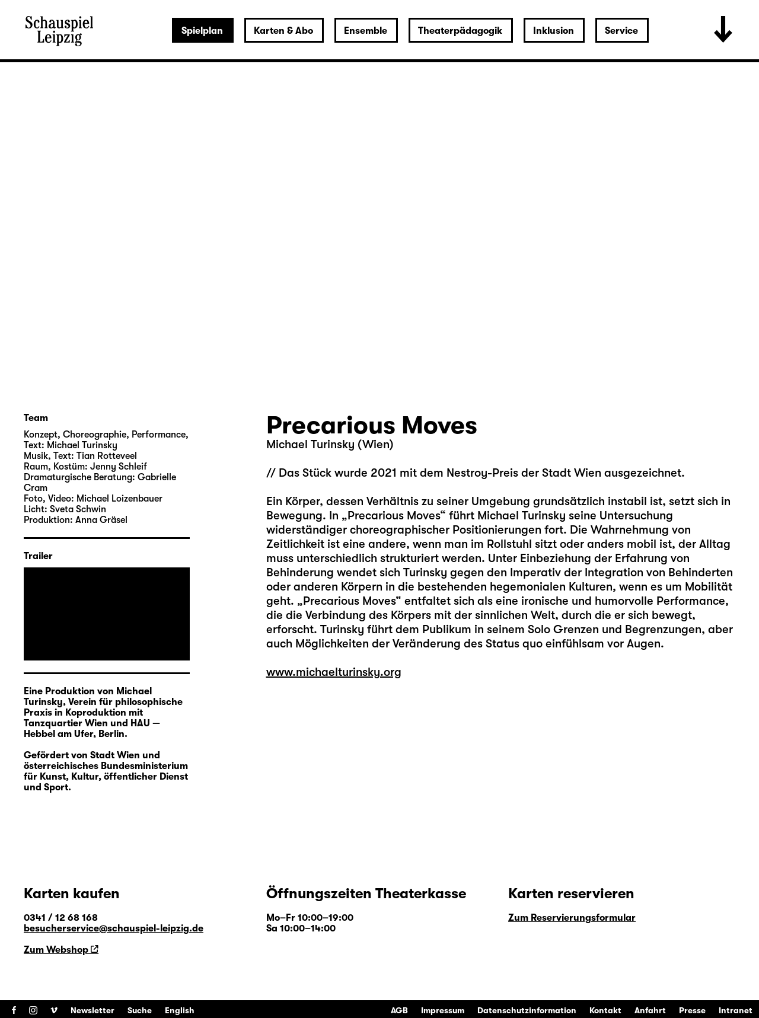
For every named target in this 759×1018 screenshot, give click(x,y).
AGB (399, 1010)
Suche (139, 1010)
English (179, 1010)
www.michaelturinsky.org (333, 672)
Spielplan (202, 30)
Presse (692, 1010)
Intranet (735, 1010)
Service (621, 30)
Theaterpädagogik (460, 30)
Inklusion (553, 30)
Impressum (442, 1010)
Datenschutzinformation (526, 1010)
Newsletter (92, 1010)
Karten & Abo (283, 30)
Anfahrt (650, 1010)
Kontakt (605, 1010)
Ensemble (365, 30)
